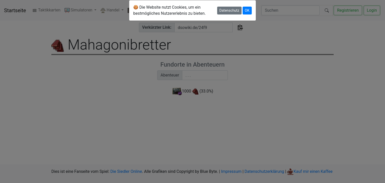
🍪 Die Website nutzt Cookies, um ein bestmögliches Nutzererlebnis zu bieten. (169, 10)
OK (247, 10)
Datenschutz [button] (229, 10)
